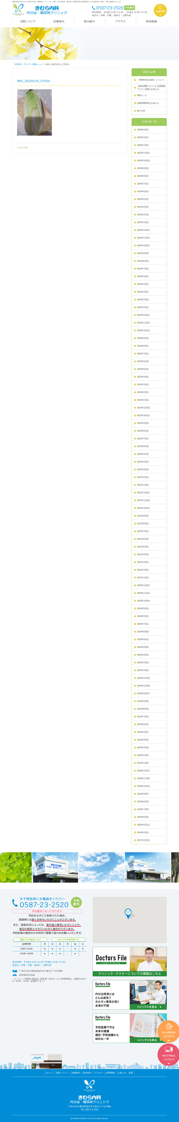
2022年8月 (142, 430)
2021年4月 (142, 554)
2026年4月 (142, 129)
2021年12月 (143, 492)
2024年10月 (143, 245)
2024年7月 (142, 268)
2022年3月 (142, 469)
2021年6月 (142, 539)
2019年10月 (143, 693)
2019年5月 (142, 732)
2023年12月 (143, 315)
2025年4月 (142, 207)
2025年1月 (142, 222)
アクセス (99, 1072)
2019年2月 (142, 755)
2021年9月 (142, 515)
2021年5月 (142, 546)
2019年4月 (142, 739)
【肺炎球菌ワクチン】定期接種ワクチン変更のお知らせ (151, 87)
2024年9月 (142, 253)
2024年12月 (143, 230)
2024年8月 (142, 261)
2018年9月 (142, 793)
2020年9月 (142, 608)
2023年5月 (142, 369)
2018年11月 (143, 778)
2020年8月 (142, 616)
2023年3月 (142, 384)
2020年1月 (142, 670)
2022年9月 (142, 423)
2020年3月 (142, 654)
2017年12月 (143, 840)
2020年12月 (143, 585)
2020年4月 (142, 647)
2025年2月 (142, 214)
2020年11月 (143, 593)
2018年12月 (143, 770)
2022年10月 (143, 415)
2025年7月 (142, 183)
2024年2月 (142, 299)
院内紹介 (87, 1072)
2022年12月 (143, 407)
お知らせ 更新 (125, 1072)
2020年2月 (142, 662)
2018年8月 (142, 801)
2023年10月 (143, 330)
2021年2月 (142, 570)
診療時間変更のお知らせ (148, 103)
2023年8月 (142, 346)
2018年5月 (143, 824)
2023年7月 (142, 353)
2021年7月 (142, 531)
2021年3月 (142, 562)
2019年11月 (143, 685)
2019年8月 (142, 709)
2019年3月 (142, 747)
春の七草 (141, 111)
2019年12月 (143, 678)
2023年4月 (142, 376)
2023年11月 (143, 322)
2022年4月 (142, 461)
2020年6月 (142, 631)
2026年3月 (142, 137)
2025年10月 (143, 160)
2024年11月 (143, 237)
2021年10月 (143, 508)
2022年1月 (142, 485)
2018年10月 (143, 786)
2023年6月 (142, 361)
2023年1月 (142, 400)
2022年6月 (142, 446)
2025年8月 (142, 176)
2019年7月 (142, 716)
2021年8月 (142, 523)
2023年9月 (142, 338)
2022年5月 (142, 454)
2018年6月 (142, 817)
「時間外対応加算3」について (150, 80)
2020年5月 (142, 639)
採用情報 (110, 1072)
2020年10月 (143, 600)
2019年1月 (142, 763)
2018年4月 (142, 832)
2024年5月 (142, 276)
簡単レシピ (142, 95)
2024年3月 (142, 291)
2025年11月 (143, 152)
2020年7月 (142, 624)
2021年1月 (142, 577)
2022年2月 (142, 477)
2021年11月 (143, 500)
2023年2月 (142, 392)
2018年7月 (142, 809)
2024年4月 (142, 284)
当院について (62, 1072)
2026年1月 (142, 145)
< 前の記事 (22, 147)
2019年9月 (142, 701)
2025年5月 (142, 199)
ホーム (49, 1072)
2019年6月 (142, 724)
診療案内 (76, 1072)
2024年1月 (142, 307)
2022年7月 (142, 438)
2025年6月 (142, 191)
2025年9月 (142, 168)
